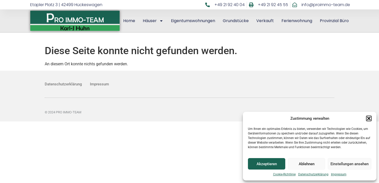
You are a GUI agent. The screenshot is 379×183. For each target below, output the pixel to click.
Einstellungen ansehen (349, 164)
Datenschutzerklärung (313, 174)
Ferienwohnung (296, 21)
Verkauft (265, 21)
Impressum (338, 174)
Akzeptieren (267, 164)
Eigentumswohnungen (193, 21)
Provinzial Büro (334, 21)
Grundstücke (236, 21)
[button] (368, 118)
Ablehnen (306, 164)
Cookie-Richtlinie (284, 174)
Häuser (153, 21)
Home (129, 21)
